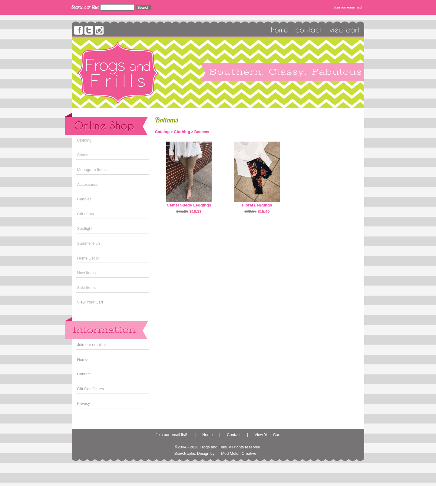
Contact (84, 374)
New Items (86, 272)
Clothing (84, 140)
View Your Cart (90, 302)
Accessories (87, 184)
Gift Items (85, 214)
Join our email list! (348, 7)
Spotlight (85, 228)
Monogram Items (92, 169)
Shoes (82, 155)
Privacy (83, 403)
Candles (84, 199)
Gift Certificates (90, 389)
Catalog (162, 131)
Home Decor (88, 258)
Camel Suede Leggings (189, 205)
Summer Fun (88, 243)
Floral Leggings (257, 205)
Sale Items (86, 287)
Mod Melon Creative (238, 453)
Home (82, 359)
